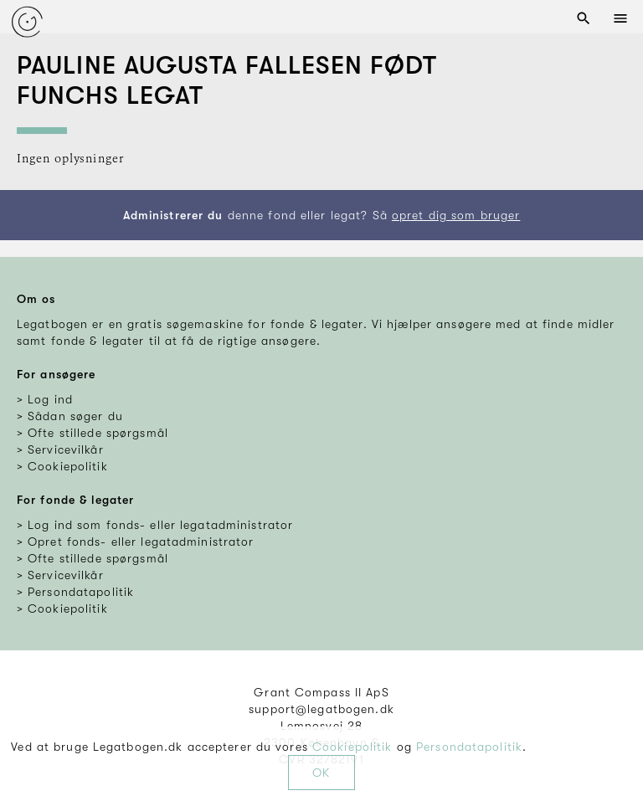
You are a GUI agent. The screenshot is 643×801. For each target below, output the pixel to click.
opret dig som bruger (456, 215)
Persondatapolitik (469, 746)
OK (321, 772)
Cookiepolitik (352, 746)
